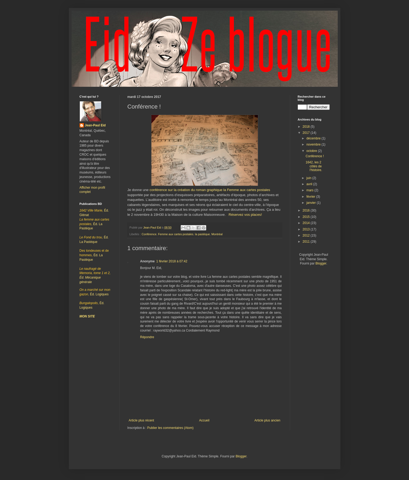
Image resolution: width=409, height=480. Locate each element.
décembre (313, 138)
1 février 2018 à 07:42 (171, 261)
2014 (307, 223)
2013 (307, 229)
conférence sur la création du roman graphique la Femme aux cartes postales (210, 190)
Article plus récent (141, 420)
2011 (307, 241)
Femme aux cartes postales (175, 234)
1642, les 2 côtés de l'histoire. (313, 166)
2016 (307, 210)
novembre (313, 144)
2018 (307, 127)
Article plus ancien (267, 420)
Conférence (149, 234)
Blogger (320, 263)
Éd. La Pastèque (94, 255)
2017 (307, 133)
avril (309, 184)
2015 (307, 217)
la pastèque (202, 234)
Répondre (147, 337)
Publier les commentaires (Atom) (170, 428)
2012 (307, 235)
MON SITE (87, 316)
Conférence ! (314, 156)
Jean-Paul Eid (95, 125)
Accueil (204, 420)
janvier (311, 203)
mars (310, 190)
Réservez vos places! (245, 215)
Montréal (216, 234)
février (311, 196)
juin (309, 178)
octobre (312, 151)
